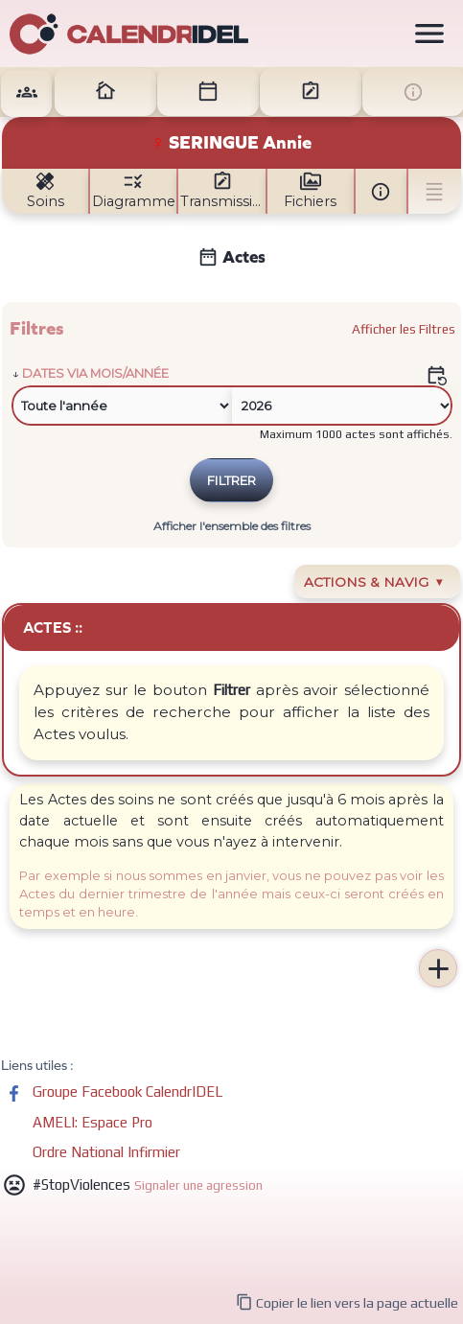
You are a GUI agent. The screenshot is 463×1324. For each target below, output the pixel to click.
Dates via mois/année (95, 373)
